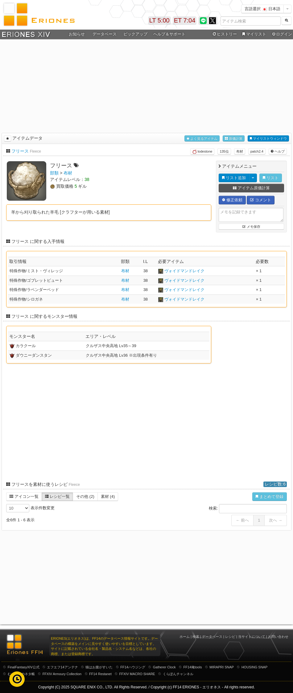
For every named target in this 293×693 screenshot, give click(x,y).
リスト (271, 177)
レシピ (230, 636)
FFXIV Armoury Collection (62, 674)
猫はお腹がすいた (99, 667)
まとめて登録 (269, 496)
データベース (105, 34)
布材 (239, 151)
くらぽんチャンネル (178, 674)
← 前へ (242, 520)
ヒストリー (224, 34)
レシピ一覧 (57, 496)
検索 (195, 636)
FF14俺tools (193, 667)
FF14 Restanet (100, 674)
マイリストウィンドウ (268, 139)
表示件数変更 (30, 508)
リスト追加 (234, 177)
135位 (224, 151)
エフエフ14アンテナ (62, 667)
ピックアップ (135, 34)
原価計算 (233, 139)
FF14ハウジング (132, 667)
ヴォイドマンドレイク (184, 271)
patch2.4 (256, 151)
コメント (260, 200)
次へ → (275, 520)
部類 (54, 172)
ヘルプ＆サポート (169, 34)
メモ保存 (251, 226)
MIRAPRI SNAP (221, 667)
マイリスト (253, 34)
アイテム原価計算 (251, 188)
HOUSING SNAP (254, 667)
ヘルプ (278, 151)
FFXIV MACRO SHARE (137, 674)
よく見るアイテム (202, 139)
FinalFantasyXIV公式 (23, 667)
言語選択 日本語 (262, 8)
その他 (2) (85, 496)
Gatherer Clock (164, 667)
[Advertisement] (146, 85)
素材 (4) (108, 496)
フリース (20, 151)
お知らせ (77, 34)
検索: (248, 508)
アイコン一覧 (24, 496)
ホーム (185, 636)
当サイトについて (251, 636)
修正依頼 (232, 200)
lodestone (202, 152)
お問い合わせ (278, 636)
